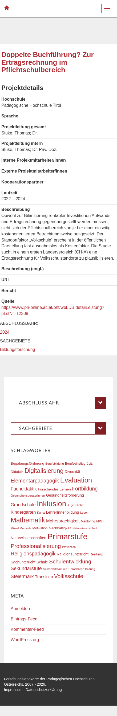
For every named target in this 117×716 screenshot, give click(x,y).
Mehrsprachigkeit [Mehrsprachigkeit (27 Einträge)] (63, 520)
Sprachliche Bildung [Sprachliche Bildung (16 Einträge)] (81, 569)
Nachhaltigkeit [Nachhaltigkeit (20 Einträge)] (60, 528)
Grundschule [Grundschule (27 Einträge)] (23, 504)
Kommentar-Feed (27, 629)
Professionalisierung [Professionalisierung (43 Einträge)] (36, 546)
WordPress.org (25, 639)
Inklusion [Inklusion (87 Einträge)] (51, 504)
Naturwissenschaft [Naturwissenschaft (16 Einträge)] (84, 528)
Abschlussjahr (62, 403)
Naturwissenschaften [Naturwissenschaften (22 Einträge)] (28, 538)
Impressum (13, 690)
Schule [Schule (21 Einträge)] (42, 562)
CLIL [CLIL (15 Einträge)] (90, 463)
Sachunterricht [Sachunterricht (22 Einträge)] (23, 562)
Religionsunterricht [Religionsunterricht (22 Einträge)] (72, 554)
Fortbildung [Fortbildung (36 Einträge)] (85, 489)
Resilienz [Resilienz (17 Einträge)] (96, 554)
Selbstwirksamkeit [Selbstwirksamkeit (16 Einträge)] (55, 569)
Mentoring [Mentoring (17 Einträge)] (88, 521)
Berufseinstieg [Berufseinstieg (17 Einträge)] (75, 463)
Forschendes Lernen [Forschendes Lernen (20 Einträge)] (54, 489)
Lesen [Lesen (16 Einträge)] (84, 512)
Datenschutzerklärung (44, 690)
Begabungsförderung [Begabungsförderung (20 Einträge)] (27, 463)
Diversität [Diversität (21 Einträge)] (72, 471)
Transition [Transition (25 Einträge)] (44, 576)
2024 (5, 332)
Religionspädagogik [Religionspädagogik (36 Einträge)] (33, 554)
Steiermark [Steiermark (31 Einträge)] (22, 576)
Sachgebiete (62, 428)
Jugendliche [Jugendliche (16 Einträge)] (75, 505)
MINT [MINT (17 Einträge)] (100, 521)
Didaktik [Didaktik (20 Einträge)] (17, 472)
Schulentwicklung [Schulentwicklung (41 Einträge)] (70, 561)
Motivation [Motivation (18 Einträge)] (39, 528)
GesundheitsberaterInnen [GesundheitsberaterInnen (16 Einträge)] (28, 495)
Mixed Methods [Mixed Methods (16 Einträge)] (21, 528)
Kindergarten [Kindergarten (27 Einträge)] (23, 512)
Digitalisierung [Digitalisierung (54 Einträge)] (44, 470)
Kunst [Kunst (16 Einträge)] (41, 512)
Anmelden (20, 608)
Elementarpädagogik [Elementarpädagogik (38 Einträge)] (35, 481)
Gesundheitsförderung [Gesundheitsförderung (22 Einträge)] (65, 495)
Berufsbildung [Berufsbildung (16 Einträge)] (54, 463)
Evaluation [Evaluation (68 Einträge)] (76, 480)
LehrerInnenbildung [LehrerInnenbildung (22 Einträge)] (62, 512)
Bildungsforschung (17, 349)
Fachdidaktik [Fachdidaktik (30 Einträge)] (24, 489)
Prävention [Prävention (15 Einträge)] (69, 547)
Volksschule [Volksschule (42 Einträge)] (68, 576)
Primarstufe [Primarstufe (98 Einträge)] (67, 536)
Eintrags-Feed (24, 619)
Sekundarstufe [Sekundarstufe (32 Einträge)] (26, 568)
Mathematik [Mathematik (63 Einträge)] (28, 520)
